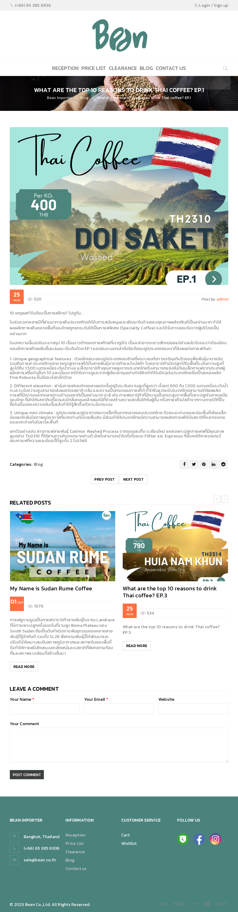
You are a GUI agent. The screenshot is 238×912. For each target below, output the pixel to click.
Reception (76, 835)
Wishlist (129, 843)
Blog (84, 97)
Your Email (96, 699)
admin (222, 299)
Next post (133, 479)
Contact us (76, 868)
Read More (24, 666)
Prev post (104, 479)
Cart (125, 835)
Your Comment (24, 724)
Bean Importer (59, 97)
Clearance (75, 852)
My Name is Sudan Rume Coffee (51, 588)
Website (167, 699)
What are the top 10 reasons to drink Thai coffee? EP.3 (170, 591)
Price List (75, 843)
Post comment (27, 774)
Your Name (22, 699)
